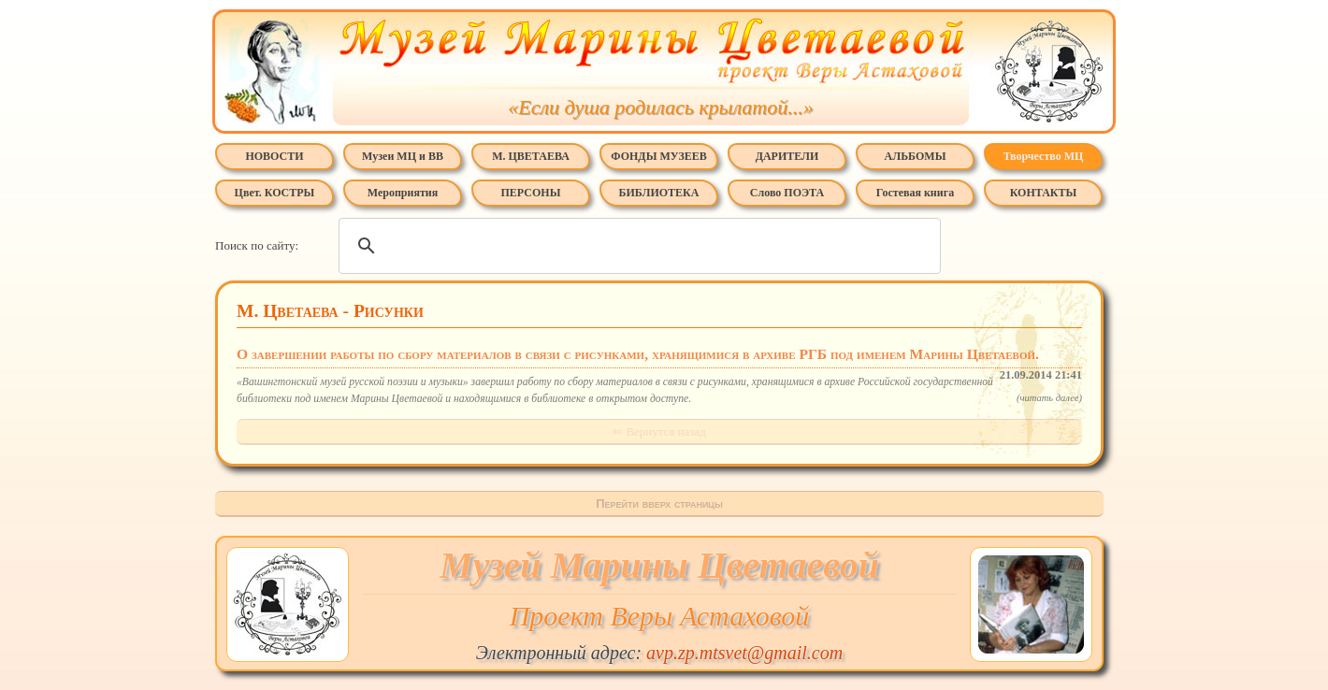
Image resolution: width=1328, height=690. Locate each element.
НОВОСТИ (274, 156)
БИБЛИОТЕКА (659, 192)
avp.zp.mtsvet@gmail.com (744, 652)
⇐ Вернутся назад (659, 431)
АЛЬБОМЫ (915, 156)
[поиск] (636, 246)
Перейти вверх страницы (659, 503)
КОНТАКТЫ (1043, 192)
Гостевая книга (915, 192)
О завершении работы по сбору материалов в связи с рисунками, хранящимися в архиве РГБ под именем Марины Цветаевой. (659, 355)
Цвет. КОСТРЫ (275, 192)
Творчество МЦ (1043, 156)
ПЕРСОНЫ (531, 192)
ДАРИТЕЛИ (787, 156)
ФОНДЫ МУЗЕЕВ (658, 156)
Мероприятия (403, 192)
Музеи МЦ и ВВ (402, 156)
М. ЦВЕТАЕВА (531, 156)
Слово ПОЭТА (787, 192)
